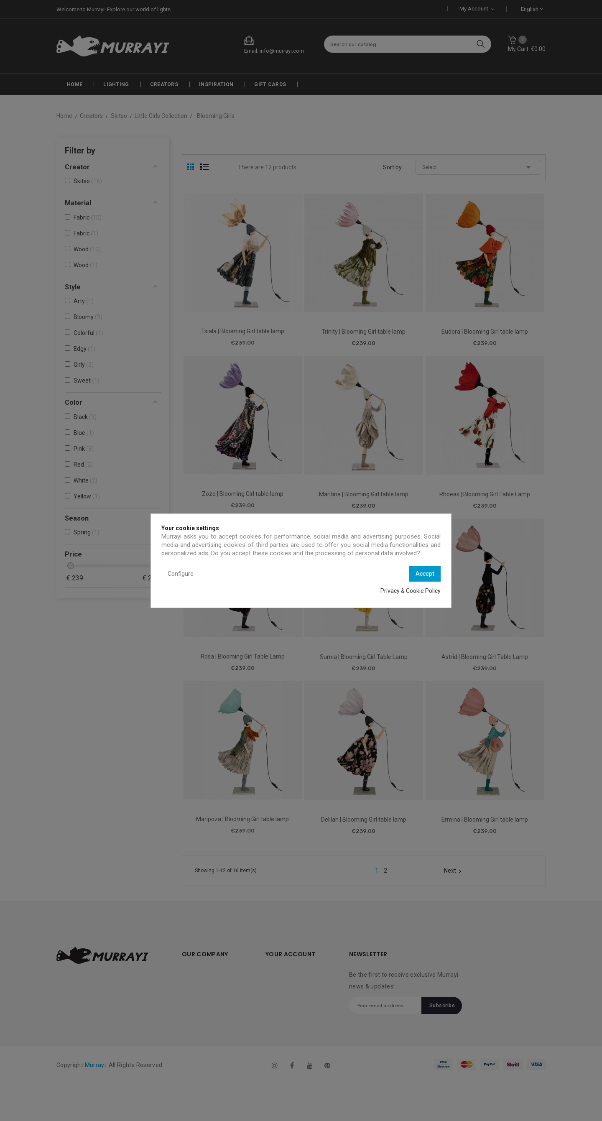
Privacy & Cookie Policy (410, 590)
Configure (181, 573)
